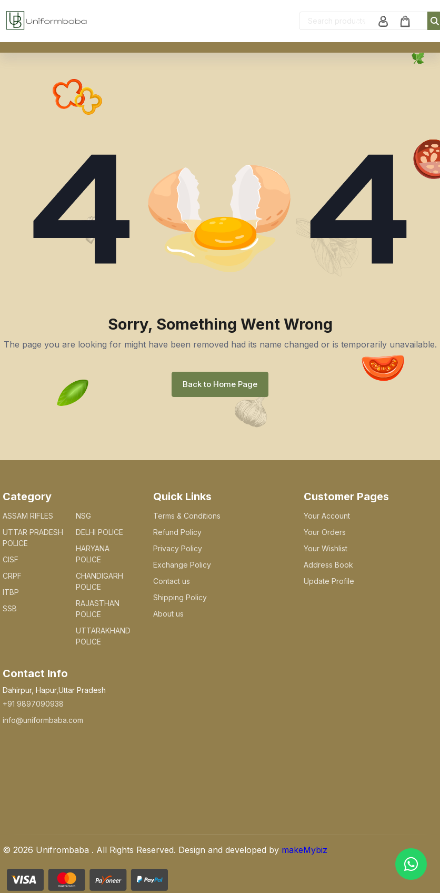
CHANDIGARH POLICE (99, 581)
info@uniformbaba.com (43, 720)
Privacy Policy (177, 548)
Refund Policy (177, 532)
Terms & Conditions (187, 515)
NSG (83, 515)
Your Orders (325, 532)
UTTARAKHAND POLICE (103, 636)
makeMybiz (304, 850)
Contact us (171, 581)
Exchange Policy (182, 564)
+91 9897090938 (33, 703)
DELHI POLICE (99, 532)
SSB (10, 608)
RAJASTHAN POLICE (97, 609)
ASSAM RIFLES (28, 515)
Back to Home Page (220, 384)
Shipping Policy (180, 597)
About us (168, 613)
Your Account (327, 515)
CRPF (12, 575)
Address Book (328, 564)
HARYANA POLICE (92, 554)
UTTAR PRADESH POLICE (33, 538)
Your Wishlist (325, 548)
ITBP (11, 592)
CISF (10, 559)
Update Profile (329, 581)
